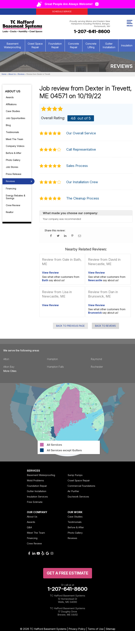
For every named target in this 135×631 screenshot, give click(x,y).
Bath (45, 280)
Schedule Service (61, 11)
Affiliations (11, 104)
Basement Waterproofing (12, 45)
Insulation (126, 45)
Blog (8, 125)
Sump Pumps (75, 475)
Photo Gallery (13, 160)
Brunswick (95, 312)
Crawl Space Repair (35, 45)
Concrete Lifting (90, 45)
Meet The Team (14, 139)
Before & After (13, 153)
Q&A (29, 527)
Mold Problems (35, 480)
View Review (50, 272)
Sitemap (110, 629)
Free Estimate (35, 501)
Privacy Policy (77, 629)
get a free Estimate (67, 573)
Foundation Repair (55, 45)
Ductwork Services (78, 496)
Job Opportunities (15, 118)
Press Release (13, 174)
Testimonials (12, 132)
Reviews (10, 181)
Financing (11, 188)
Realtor (10, 212)
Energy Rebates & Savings (15, 197)
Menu (129, 23)
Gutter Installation (109, 45)
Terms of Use (96, 629)
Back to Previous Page (70, 325)
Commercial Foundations (81, 485)
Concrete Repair (73, 45)
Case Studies (13, 111)
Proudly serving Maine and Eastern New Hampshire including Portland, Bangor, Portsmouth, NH (90, 24)
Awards (10, 97)
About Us (12, 91)
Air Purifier (73, 491)
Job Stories (12, 167)
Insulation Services (37, 496)
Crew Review (13, 205)
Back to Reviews (105, 325)
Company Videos (15, 146)
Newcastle (95, 280)
